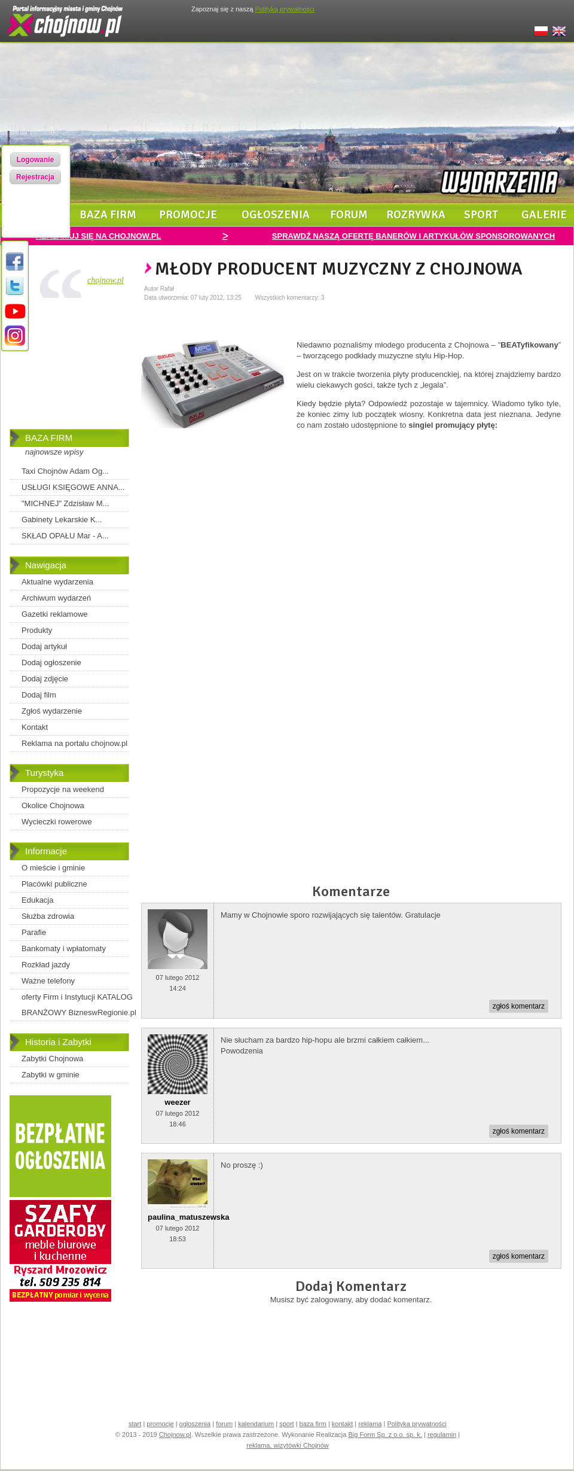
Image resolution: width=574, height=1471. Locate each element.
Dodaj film (39, 694)
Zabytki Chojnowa (52, 1058)
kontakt (342, 1423)
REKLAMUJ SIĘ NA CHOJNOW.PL (98, 236)
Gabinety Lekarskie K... (62, 519)
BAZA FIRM (48, 438)
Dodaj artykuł (44, 646)
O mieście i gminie (53, 867)
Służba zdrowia (48, 916)
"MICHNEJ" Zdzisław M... (65, 503)
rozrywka (415, 215)
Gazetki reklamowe (55, 614)
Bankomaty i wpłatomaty (64, 948)
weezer (177, 1102)
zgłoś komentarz (519, 1006)
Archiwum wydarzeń (56, 597)
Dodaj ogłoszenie (51, 662)
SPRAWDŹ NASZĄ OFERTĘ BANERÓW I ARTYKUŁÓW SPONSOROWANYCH (413, 236)
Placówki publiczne (54, 883)
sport (481, 215)
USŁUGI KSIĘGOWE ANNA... (73, 487)
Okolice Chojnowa (53, 805)
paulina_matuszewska (189, 1217)
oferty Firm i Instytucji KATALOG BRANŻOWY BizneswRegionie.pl (79, 1004)
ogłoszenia (276, 215)
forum (349, 215)
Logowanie (35, 160)
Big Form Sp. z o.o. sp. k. (385, 1434)
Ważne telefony (48, 980)
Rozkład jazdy (46, 964)
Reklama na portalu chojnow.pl (74, 743)
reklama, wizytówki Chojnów (287, 1445)
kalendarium (256, 1423)
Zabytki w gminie (51, 1074)
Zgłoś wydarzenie (52, 710)
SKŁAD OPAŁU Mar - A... (65, 535)
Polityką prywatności (285, 9)
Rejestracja (35, 177)
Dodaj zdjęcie (45, 678)
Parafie (34, 932)
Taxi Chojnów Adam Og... (65, 471)
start (135, 1423)
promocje (188, 215)
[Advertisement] (69, 366)
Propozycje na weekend (63, 789)
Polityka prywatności (417, 1423)
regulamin (442, 1434)
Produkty (37, 630)
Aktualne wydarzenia (57, 581)
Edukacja (37, 900)
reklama (369, 1423)
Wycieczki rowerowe (57, 821)
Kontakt (35, 727)
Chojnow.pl (175, 1434)
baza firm (108, 215)
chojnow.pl (105, 280)
